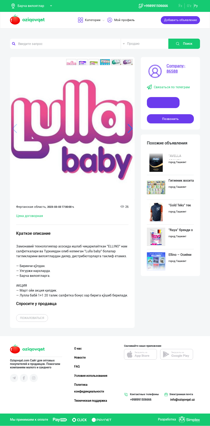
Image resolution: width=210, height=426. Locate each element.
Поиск (184, 44)
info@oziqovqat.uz (182, 399)
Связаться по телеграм (168, 87)
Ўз (180, 6)
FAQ (77, 366)
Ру (196, 6)
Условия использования (90, 375)
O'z (189, 6)
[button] (71, 62)
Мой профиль (121, 20)
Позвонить (170, 119)
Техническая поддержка (90, 400)
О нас (78, 348)
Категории (89, 20)
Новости (80, 357)
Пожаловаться (32, 318)
